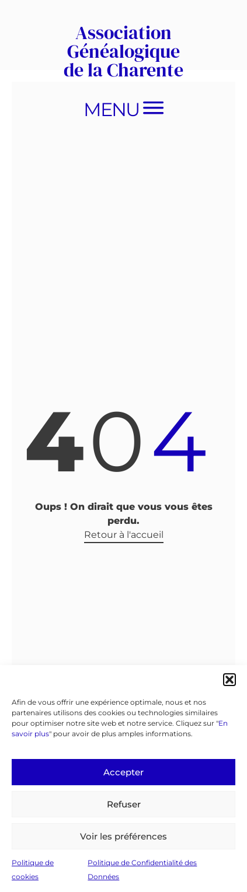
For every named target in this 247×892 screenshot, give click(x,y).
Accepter (123, 772)
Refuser (124, 804)
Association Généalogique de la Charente (123, 51)
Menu (111, 109)
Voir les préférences (123, 836)
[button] (229, 679)
